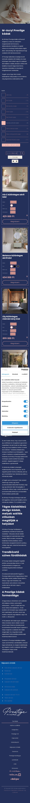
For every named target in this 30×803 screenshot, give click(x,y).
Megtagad (15, 432)
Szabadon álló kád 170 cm (12, 695)
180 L (12, 273)
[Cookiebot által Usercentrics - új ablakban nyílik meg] (21, 370)
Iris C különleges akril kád (13, 195)
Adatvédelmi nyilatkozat (17, 790)
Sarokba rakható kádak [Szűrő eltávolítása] (11, 145)
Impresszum (7, 790)
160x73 (13, 202)
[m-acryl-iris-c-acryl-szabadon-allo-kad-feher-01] (15, 167)
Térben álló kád (9, 698)
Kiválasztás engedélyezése (15, 427)
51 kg (12, 208)
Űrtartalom (5, 212)
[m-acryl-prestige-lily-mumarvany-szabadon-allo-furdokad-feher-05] (15, 289)
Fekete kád (7, 671)
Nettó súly (4, 208)
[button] (11, 205)
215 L (12, 334)
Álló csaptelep (8, 701)
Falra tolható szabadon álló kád (13, 668)
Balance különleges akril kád (12, 256)
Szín (3, 205)
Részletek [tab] (15, 374)
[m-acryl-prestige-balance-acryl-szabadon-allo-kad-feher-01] (15, 228)
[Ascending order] (22, 153)
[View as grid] (13, 161)
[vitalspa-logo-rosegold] (15, 778)
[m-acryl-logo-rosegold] (15, 771)
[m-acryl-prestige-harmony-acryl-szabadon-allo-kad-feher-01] (15, 350)
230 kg (13, 330)
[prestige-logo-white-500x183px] (15, 708)
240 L (12, 212)
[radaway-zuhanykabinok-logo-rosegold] (15, 774)
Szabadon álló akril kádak (12, 682)
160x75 (13, 263)
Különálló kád (8, 674)
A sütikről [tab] (24, 374)
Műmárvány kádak (10, 687)
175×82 (13, 324)
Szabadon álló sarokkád (11, 690)
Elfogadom (15, 423)
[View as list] (16, 161)
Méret (3, 202)
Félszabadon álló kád (10, 679)
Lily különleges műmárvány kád (11, 317)
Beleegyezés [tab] (5, 374)
